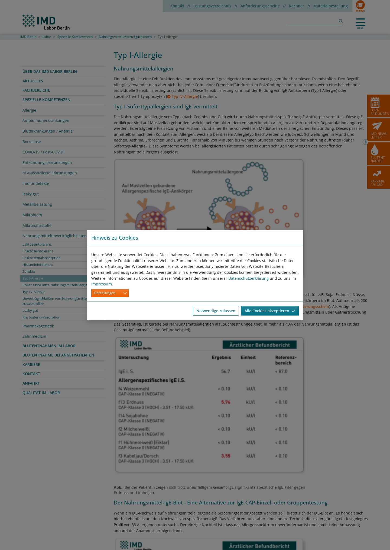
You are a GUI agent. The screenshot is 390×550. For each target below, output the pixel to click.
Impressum (101, 284)
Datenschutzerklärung (248, 278)
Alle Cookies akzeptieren (270, 310)
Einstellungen (104, 293)
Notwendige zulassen (215, 310)
